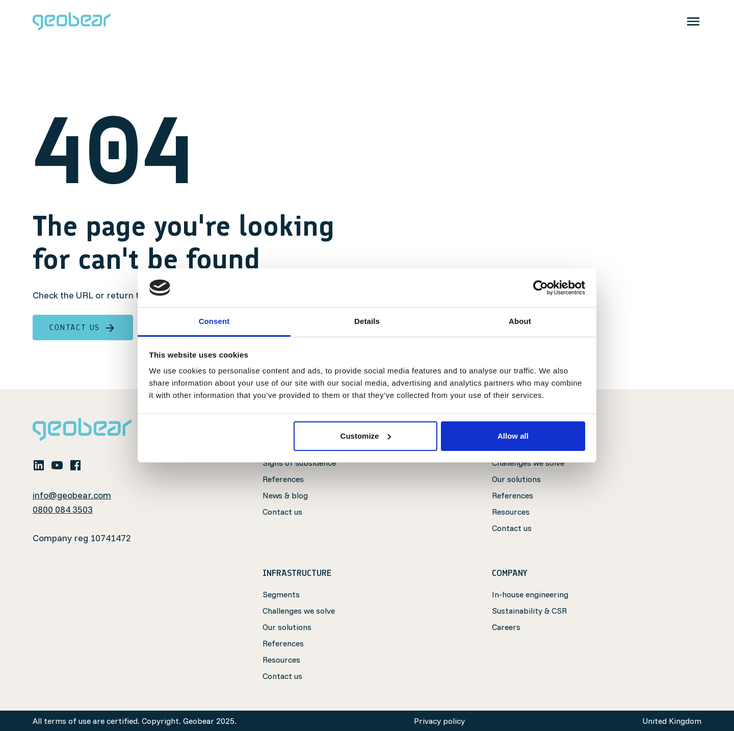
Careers (506, 627)
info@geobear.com (72, 495)
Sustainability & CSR (529, 611)
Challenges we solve (299, 611)
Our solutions (516, 479)
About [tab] (520, 321)
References (283, 479)
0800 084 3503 (63, 509)
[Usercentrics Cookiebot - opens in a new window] (540, 287)
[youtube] (57, 465)
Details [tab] (367, 321)
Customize (365, 436)
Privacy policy (439, 721)
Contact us (82, 327)
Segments (281, 594)
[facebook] (75, 465)
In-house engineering (530, 594)
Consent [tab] (214, 321)
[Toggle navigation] (693, 21)
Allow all (513, 436)
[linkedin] (39, 465)
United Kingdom (671, 721)
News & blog (285, 495)
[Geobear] (72, 21)
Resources (511, 512)
